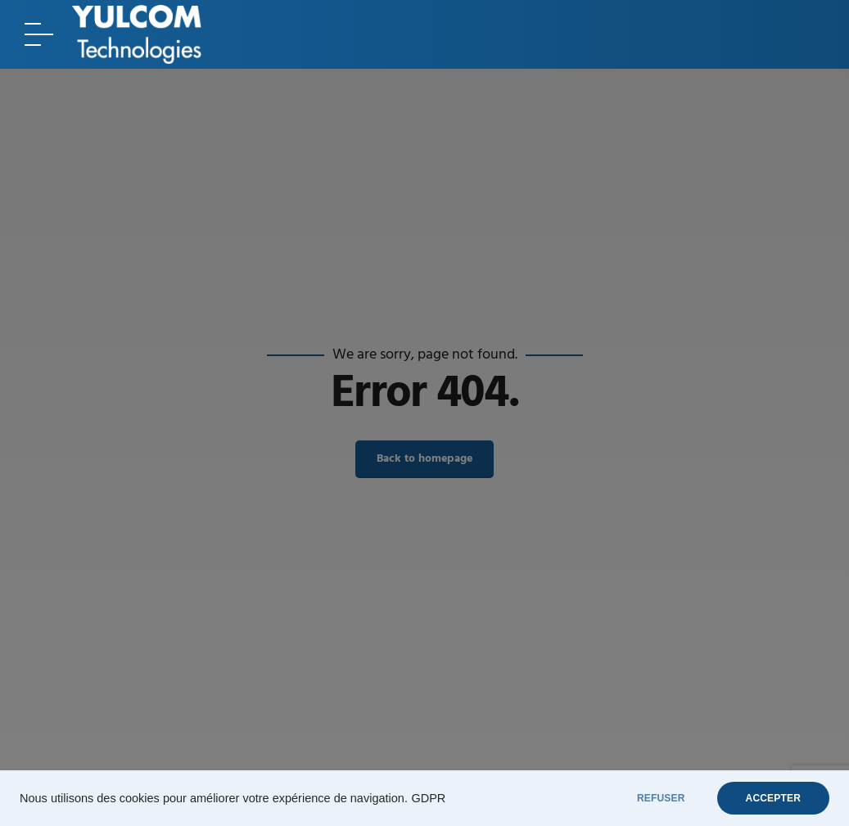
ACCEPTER (773, 798)
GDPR (428, 798)
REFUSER (661, 798)
